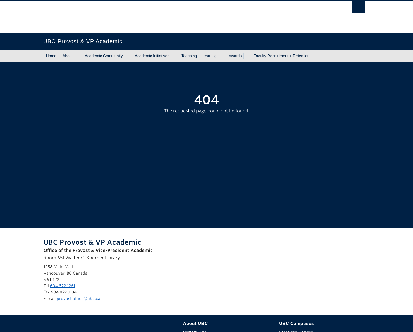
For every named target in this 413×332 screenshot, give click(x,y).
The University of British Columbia (55, 17)
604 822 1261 (62, 285)
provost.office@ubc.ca (78, 298)
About (68, 56)
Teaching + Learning (199, 56)
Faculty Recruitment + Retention (281, 56)
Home (51, 56)
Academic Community (104, 56)
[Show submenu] (78, 56)
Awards (235, 56)
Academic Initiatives (152, 56)
